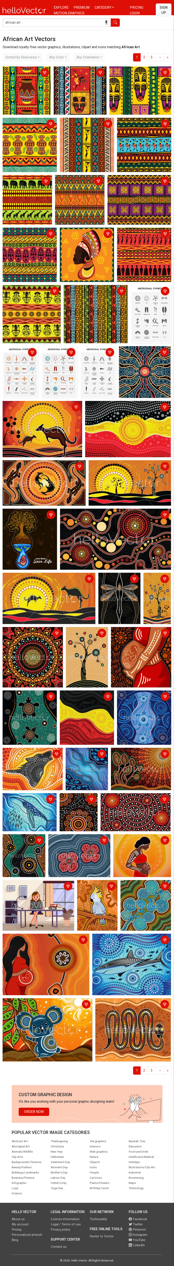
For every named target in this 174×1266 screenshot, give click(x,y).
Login (135, 13)
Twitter (136, 1224)
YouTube (137, 1240)
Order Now (34, 1112)
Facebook (138, 1219)
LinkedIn (137, 1245)
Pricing (136, 7)
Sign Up (163, 10)
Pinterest (137, 1229)
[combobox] (22, 57)
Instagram (138, 1235)
